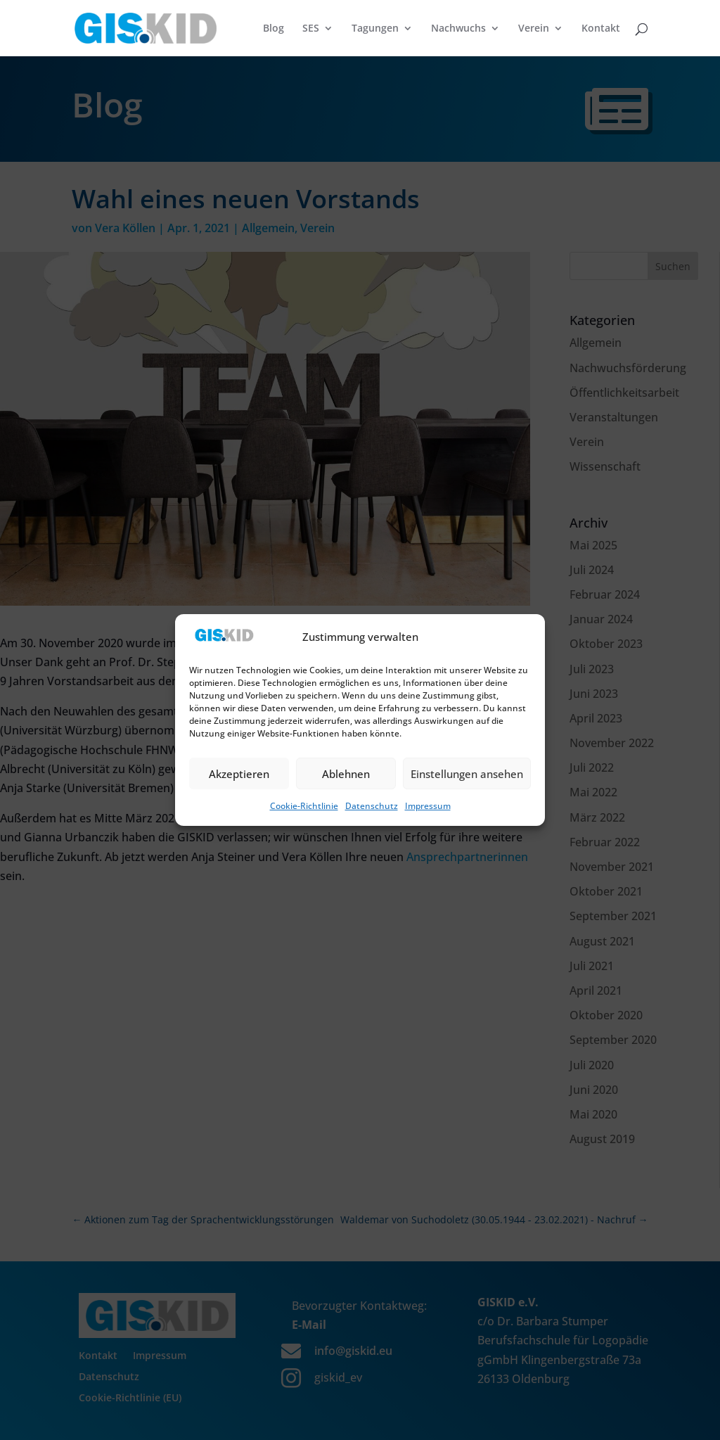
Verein (533, 28)
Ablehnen (346, 774)
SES (310, 28)
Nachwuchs (458, 28)
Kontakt (600, 28)
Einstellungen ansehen (467, 774)
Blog (273, 28)
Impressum (428, 806)
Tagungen (375, 28)
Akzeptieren (239, 774)
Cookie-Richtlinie (304, 806)
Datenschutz (371, 806)
